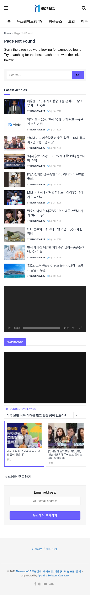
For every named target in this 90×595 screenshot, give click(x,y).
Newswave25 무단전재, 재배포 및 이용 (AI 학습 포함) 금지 (48, 571)
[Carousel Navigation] (79, 415)
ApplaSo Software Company (53, 575)
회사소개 (51, 549)
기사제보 (37, 549)
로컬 (71, 21)
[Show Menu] (6, 8)
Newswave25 (37, 111)
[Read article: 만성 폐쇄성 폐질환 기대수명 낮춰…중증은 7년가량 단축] (14, 252)
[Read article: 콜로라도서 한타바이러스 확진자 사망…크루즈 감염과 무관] (14, 271)
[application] (45, 309)
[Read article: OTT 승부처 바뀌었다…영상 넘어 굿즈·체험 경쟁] (14, 234)
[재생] (9, 328)
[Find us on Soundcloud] (51, 584)
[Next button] (83, 415)
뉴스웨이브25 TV (29, 21)
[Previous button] (76, 415)
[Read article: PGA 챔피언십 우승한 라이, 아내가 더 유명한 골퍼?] (14, 179)
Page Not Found (23, 33)
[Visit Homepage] (45, 8)
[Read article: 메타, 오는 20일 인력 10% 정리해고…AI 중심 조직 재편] (14, 124)
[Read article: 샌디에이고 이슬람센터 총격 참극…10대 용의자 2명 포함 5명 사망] (14, 143)
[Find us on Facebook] (35, 584)
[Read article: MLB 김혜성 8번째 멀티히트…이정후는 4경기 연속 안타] (14, 197)
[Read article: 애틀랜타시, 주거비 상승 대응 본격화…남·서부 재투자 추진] (14, 106)
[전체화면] (80, 328)
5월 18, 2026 (54, 111)
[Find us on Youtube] (45, 584)
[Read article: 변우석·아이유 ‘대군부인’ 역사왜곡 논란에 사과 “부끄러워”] (14, 216)
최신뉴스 (55, 21)
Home (7, 33)
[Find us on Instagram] (39, 584)
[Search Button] (84, 8)
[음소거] (73, 328)
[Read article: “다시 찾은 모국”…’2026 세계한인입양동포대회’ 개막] (14, 161)
